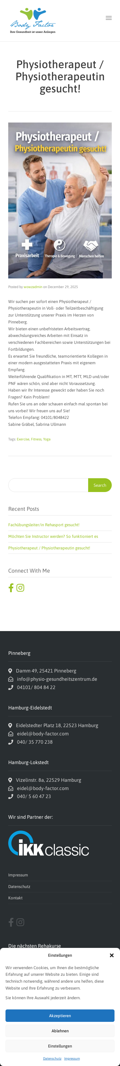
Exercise (23, 439)
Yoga (47, 439)
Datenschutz (52, 1058)
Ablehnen (60, 1030)
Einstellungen (60, 1046)
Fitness (36, 439)
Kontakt (15, 897)
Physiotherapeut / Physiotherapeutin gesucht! (49, 548)
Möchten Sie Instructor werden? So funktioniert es (53, 536)
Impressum (72, 1058)
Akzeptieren (60, 1015)
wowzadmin (33, 287)
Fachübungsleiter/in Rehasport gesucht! (43, 524)
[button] (112, 955)
